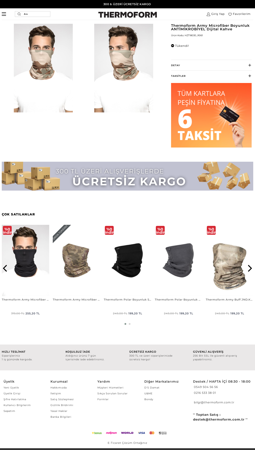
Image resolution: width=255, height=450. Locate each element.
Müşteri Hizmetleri (110, 387)
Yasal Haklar (58, 411)
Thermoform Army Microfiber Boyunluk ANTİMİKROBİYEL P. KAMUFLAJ (76, 299)
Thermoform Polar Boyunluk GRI (178, 299)
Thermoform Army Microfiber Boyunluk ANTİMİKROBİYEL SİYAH (25, 299)
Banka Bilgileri (60, 416)
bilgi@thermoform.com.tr (213, 402)
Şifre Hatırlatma (15, 399)
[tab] (211, 65)
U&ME (148, 393)
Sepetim (9, 411)
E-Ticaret (114, 443)
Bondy (148, 399)
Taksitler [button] (178, 75)
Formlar (103, 399)
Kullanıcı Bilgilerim (17, 405)
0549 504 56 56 (205, 387)
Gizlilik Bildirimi (61, 405)
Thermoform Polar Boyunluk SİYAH (127, 299)
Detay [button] (175, 65)
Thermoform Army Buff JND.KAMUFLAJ (229, 299)
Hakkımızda (58, 387)
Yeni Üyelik (11, 387)
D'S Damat (152, 387)
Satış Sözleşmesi (62, 399)
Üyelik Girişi (12, 393)
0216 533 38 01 (204, 393)
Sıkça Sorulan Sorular (112, 393)
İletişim (55, 393)
